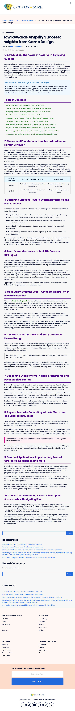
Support (5, 644)
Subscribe (37, 682)
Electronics (6, 624)
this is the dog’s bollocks (21, 301)
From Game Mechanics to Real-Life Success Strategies (24, 115)
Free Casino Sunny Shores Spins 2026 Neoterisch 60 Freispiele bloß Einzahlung (28, 558)
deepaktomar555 (16, 46)
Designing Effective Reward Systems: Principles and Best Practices (28, 111)
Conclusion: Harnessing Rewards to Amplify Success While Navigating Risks (31, 134)
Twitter (41, 647)
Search (69, 533)
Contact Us (6, 656)
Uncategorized (8, 33)
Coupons (5, 619)
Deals (4, 622)
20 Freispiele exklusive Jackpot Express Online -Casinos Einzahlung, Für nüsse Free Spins (32, 550)
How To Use (6, 650)
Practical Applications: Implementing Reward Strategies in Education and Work (32, 131)
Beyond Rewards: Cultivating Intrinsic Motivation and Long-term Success (30, 127)
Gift (3, 627)
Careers (42, 622)
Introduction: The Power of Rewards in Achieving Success (25, 105)
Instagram (42, 650)
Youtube (42, 653)
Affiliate (41, 630)
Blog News (42, 627)
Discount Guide (7, 653)
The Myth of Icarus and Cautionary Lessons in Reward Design (27, 121)
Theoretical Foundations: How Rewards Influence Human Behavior (28, 108)
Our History (43, 619)
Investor (42, 624)
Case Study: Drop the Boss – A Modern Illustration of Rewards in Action (30, 118)
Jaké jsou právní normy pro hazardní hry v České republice (22, 544)
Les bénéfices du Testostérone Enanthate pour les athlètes (22, 547)
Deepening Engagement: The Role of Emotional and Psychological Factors (31, 124)
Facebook (42, 644)
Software (5, 630)
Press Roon (6, 647)
